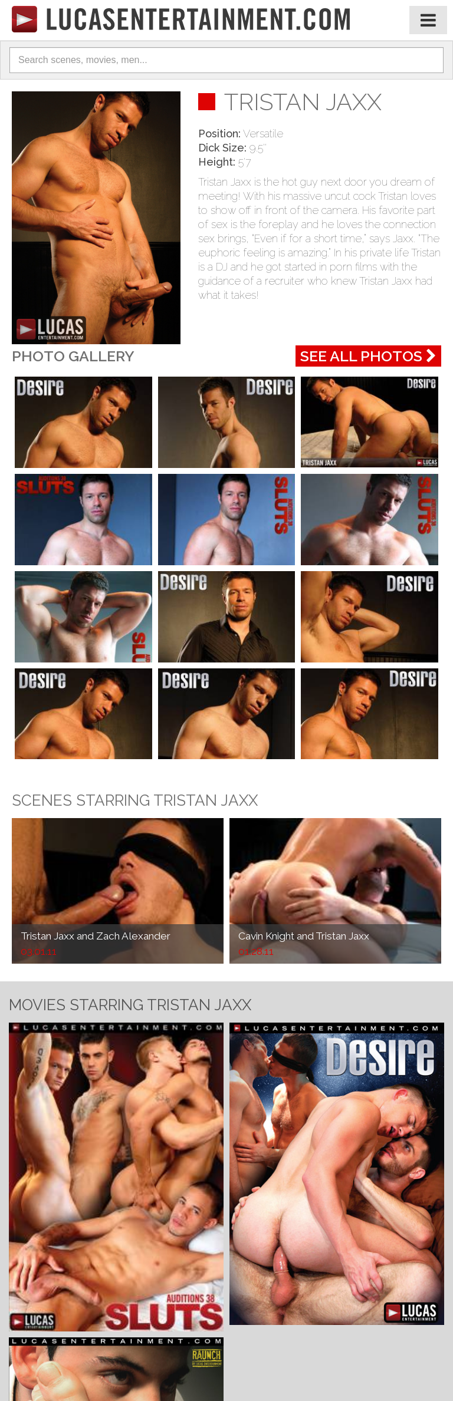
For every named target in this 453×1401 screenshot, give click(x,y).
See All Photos (368, 356)
